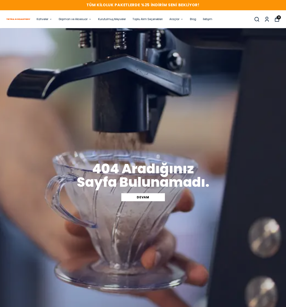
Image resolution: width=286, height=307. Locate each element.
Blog (193, 19)
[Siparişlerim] (267, 19)
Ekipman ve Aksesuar (75, 19)
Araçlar (176, 19)
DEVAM (143, 197)
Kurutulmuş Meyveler (112, 19)
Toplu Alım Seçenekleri (147, 19)
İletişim (207, 19)
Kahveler (44, 19)
